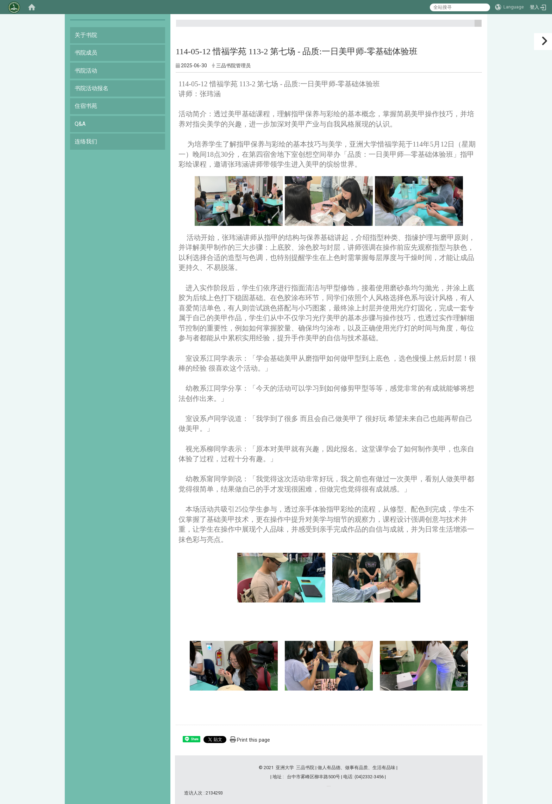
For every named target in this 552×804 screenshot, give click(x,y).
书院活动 (86, 70)
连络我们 (86, 141)
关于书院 (86, 35)
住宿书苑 (86, 106)
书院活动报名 (91, 88)
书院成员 (86, 52)
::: (475, 26)
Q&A (80, 123)
